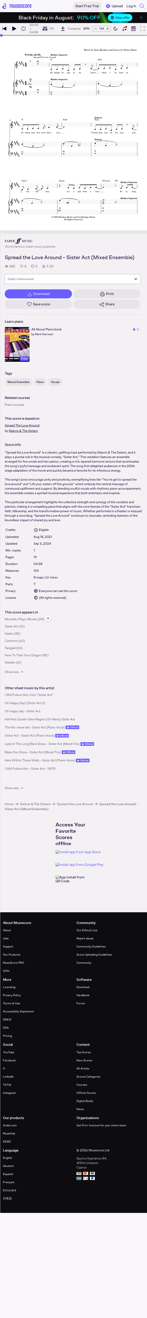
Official (72, 727)
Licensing (9, 987)
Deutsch (8, 1166)
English (7, 1157)
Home (9, 804)
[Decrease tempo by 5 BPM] (95, 28)
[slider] (1, 35)
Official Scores (86, 1092)
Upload (114, 6)
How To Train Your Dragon (23, 655)
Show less (14, 672)
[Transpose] (70, 28)
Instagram (9, 1092)
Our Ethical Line (86, 930)
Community (83, 962)
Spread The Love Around (22, 425)
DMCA (7, 1019)
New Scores (84, 1060)
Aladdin (10, 662)
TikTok (7, 1084)
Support (8, 946)
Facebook (9, 1060)
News (80, 1109)
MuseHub (9, 1133)
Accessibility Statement (18, 1011)
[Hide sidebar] (48, 618)
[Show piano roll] (133, 28)
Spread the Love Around (75, 804)
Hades (9, 633)
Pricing (7, 1035)
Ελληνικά (9, 1190)
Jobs (6, 938)
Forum (80, 1003)
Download (82, 987)
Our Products (11, 954)
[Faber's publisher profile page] (30, 241)
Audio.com (10, 1125)
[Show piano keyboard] (124, 28)
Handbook (82, 995)
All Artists (82, 1068)
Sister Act (11, 626)
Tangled (10, 648)
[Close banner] (141, 18)
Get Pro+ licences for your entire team (101, 1125)
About (7, 930)
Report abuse (85, 938)
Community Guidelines (91, 946)
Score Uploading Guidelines (94, 954)
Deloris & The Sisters (23, 431)
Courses (81, 1084)
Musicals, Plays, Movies (21, 619)
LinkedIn (8, 1076)
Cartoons (11, 641)
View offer (120, 17)
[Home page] (17, 6)
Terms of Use (11, 1003)
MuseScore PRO (13, 962)
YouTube (8, 1052)
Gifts (6, 970)
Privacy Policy (12, 995)
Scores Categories (88, 1076)
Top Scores (83, 1052)
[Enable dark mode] (115, 28)
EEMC (7, 1141)
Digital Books (84, 1101)
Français (8, 1182)
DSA (6, 1027)
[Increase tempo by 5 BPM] (107, 28)
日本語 (7, 1198)
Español (8, 1174)
